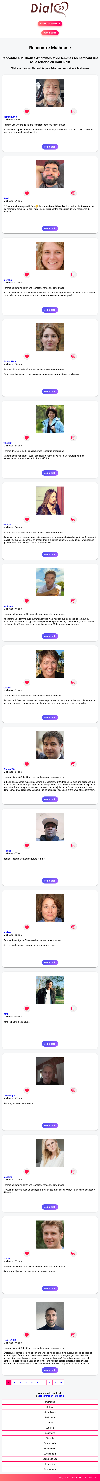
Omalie (6, 687)
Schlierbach (50, 1469)
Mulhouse (50, 1402)
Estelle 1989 (9, 361)
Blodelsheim (50, 1448)
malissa (7, 932)
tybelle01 (8, 443)
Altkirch (50, 1427)
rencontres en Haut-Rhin (51, 1396)
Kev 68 (6, 1258)
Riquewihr (50, 1464)
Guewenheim (50, 1453)
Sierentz (50, 1438)
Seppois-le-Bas (50, 1459)
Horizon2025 (9, 1340)
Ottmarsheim (49, 1443)
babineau (8, 606)
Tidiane (7, 850)
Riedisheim (50, 1417)
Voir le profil (50, 146)
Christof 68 (9, 769)
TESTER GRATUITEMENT (50, 24)
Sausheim (50, 1433)
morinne (7, 280)
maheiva (7, 1177)
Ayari (6, 198)
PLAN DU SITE (79, 1477)
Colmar (50, 1407)
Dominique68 (10, 116)
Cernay (50, 1422)
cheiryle (7, 524)
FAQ (61, 1477)
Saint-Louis (49, 1412)
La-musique (9, 1095)
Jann (5, 1014)
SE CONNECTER (50, 33)
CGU (67, 1477)
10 (61, 1382)
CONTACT (93, 1477)
